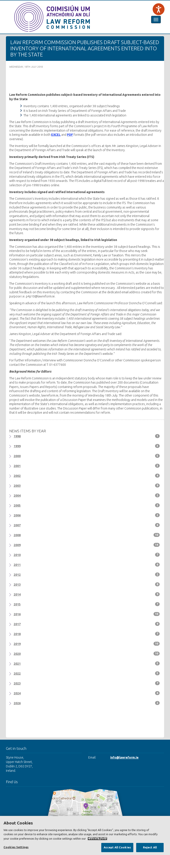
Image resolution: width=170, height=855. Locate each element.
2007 (87, 525)
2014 (87, 594)
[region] (85, 835)
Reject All (150, 847)
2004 (87, 495)
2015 (87, 604)
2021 (87, 663)
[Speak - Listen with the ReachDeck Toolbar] (159, 9)
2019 (87, 644)
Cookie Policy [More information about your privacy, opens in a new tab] (97, 838)
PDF (70, 134)
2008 (87, 535)
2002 (87, 476)
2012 (87, 574)
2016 (87, 614)
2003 (87, 485)
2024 (87, 693)
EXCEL (56, 134)
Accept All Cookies (117, 847)
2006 (87, 515)
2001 (87, 466)
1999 (87, 446)
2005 (87, 505)
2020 (87, 654)
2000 (87, 456)
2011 (87, 565)
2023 (87, 683)
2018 (87, 634)
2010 (87, 555)
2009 (87, 545)
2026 (87, 703)
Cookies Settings (16, 847)
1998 (87, 436)
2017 (87, 624)
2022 (87, 673)
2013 (87, 584)
